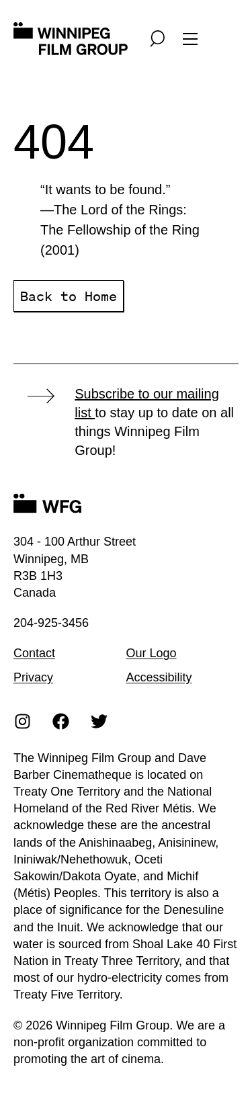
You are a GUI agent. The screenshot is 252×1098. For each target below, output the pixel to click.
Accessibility (159, 677)
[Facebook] (61, 720)
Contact (34, 653)
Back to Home (68, 296)
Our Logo (151, 653)
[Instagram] (23, 720)
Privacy (33, 677)
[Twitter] (99, 720)
